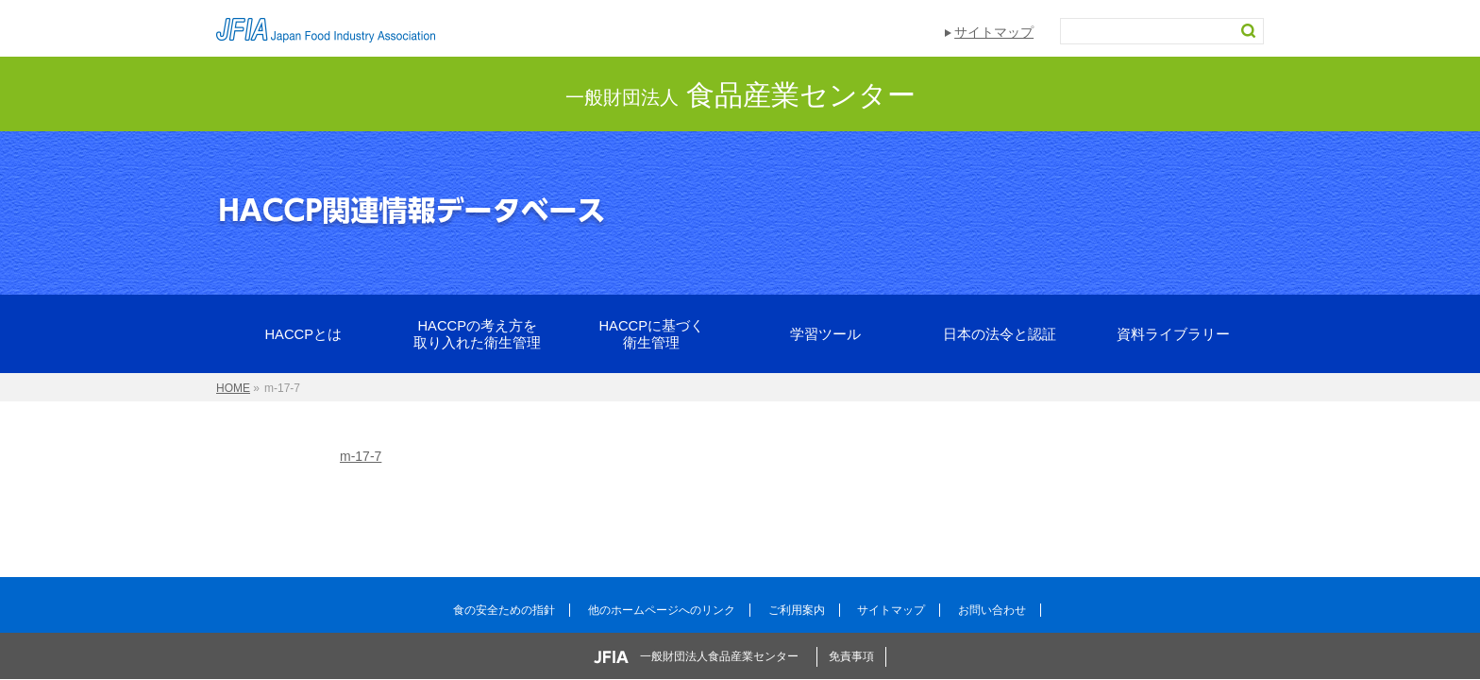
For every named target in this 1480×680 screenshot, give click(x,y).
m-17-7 (360, 456)
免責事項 (851, 656)
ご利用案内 (796, 610)
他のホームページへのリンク (661, 610)
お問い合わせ (992, 610)
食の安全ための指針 (504, 610)
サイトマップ (994, 32)
